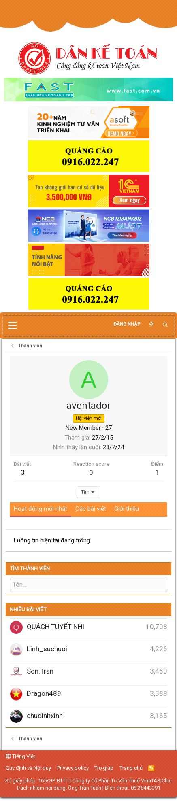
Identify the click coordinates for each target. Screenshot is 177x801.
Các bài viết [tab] (90, 508)
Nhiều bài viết (28, 609)
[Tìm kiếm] (165, 325)
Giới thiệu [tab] (126, 508)
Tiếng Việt (20, 756)
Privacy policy (73, 768)
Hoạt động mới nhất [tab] (40, 508)
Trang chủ (131, 768)
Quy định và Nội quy (28, 768)
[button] (12, 326)
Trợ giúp (103, 768)
